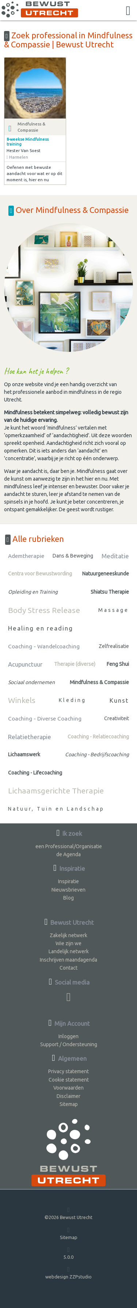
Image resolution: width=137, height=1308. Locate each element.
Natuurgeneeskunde (105, 574)
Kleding (72, 700)
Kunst (119, 700)
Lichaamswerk (24, 754)
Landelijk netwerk (69, 951)
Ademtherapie (26, 556)
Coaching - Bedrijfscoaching (97, 754)
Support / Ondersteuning (68, 1044)
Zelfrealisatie (114, 646)
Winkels (21, 700)
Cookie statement (69, 1080)
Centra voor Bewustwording (40, 574)
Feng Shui (118, 664)
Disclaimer (68, 1096)
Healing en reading (40, 628)
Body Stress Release (44, 610)
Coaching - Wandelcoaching (44, 646)
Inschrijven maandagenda (68, 960)
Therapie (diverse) (74, 664)
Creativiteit (116, 718)
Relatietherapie (29, 736)
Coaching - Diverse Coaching (44, 718)
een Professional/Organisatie (68, 846)
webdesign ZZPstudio (68, 1272)
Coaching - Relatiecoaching (98, 737)
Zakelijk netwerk (68, 935)
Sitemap (69, 1104)
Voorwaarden (68, 1088)
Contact (68, 968)
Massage (113, 610)
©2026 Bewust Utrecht (68, 1213)
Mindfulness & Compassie (99, 682)
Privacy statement (68, 1071)
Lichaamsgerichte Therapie (56, 790)
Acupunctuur (25, 664)
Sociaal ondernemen (31, 682)
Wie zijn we (68, 943)
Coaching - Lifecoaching (35, 773)
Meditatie (115, 555)
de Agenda (68, 854)
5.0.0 (68, 1253)
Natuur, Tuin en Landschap (56, 809)
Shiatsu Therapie (110, 592)
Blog (68, 898)
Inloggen (68, 1036)
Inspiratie (68, 881)
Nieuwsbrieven (68, 890)
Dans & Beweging (73, 556)
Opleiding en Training (33, 592)
